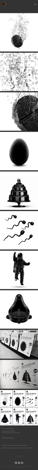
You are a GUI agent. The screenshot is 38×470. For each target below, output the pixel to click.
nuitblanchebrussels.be (7, 438)
